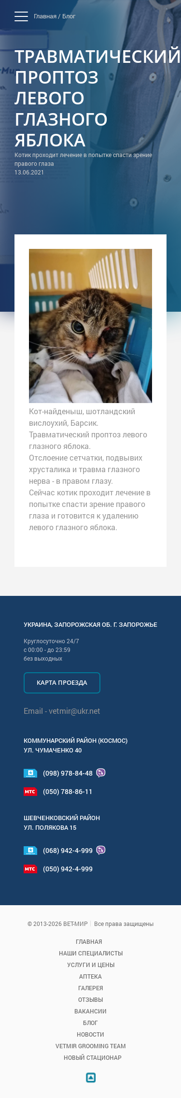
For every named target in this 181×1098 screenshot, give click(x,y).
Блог (68, 16)
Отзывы (90, 999)
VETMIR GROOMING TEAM (91, 1046)
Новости (90, 1034)
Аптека (90, 976)
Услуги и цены (90, 964)
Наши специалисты (91, 953)
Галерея (90, 988)
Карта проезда (62, 682)
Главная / (47, 16)
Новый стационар (93, 1057)
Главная (89, 941)
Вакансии (90, 1011)
